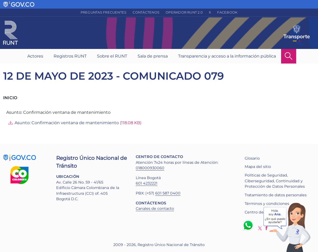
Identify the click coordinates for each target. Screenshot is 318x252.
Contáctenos (146, 12)
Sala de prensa (153, 56)
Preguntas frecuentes (104, 12)
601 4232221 (146, 183)
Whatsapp (249, 225)
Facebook (227, 12)
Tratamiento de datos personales (276, 195)
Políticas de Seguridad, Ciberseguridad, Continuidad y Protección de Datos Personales (275, 181)
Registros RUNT (70, 56)
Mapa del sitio (258, 166)
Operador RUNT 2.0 (184, 12)
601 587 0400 (167, 193)
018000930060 (150, 168)
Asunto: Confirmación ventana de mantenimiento (67, 122)
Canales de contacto (155, 208)
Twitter (260, 228)
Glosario (252, 158)
